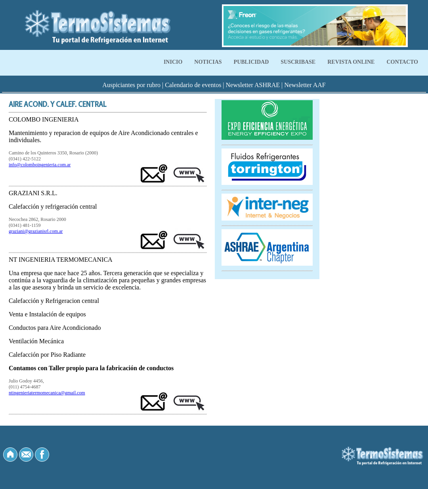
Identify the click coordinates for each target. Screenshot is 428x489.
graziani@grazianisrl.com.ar (36, 231)
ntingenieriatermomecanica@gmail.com (47, 393)
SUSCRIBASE (298, 62)
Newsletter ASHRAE (253, 85)
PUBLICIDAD (251, 62)
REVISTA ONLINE (350, 62)
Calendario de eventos (193, 85)
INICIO (173, 62)
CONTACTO (402, 62)
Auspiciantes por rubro (131, 85)
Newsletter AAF (304, 85)
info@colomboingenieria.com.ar (40, 164)
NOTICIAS (208, 62)
